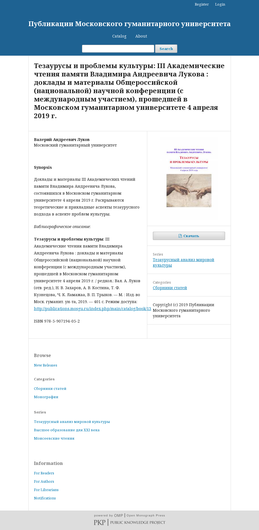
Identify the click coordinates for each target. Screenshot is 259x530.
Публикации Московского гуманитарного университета (129, 23)
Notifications (45, 498)
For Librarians (46, 489)
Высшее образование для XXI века (67, 429)
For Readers (44, 472)
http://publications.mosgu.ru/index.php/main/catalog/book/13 (92, 308)
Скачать (191, 235)
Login (220, 4)
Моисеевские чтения (54, 438)
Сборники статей (170, 287)
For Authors (44, 481)
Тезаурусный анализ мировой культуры (72, 421)
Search (166, 48)
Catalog (119, 36)
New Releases (45, 365)
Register (202, 4)
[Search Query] (118, 49)
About (141, 36)
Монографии (46, 396)
